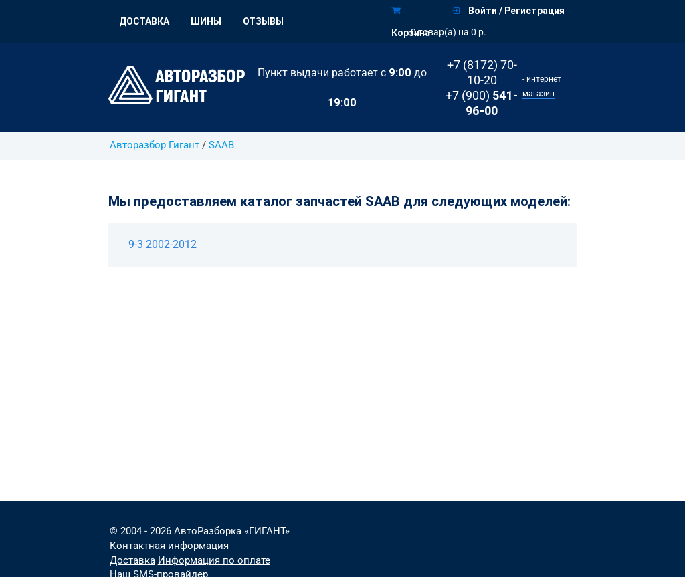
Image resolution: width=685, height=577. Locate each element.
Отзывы (263, 21)
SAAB (221, 145)
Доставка (144, 21)
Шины (206, 21)
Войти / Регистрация (508, 11)
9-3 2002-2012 (162, 244)
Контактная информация (169, 546)
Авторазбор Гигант (154, 145)
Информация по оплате (214, 560)
